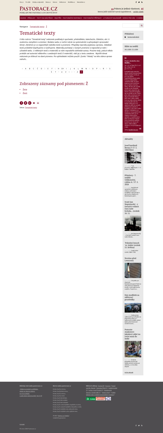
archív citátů (138, 12)
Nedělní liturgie (133, 130)
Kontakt (22, 424)
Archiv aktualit (129, 372)
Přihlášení (129, 34)
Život (25, 93)
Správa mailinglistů (133, 37)
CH (62, 68)
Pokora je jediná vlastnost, (127, 8)
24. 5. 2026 (128, 49)
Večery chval (106, 392)
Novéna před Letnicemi (130, 259)
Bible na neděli (131, 46)
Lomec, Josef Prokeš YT (96, 390)
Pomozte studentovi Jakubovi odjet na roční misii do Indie (132, 334)
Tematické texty (37, 26)
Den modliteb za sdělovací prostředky (132, 297)
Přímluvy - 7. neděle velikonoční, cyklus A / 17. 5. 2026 (131, 180)
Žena (25, 89)
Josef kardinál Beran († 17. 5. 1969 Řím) (131, 147)
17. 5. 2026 (135, 49)
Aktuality (129, 139)
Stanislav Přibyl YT (101, 388)
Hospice (107, 386)
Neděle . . (128, 63)
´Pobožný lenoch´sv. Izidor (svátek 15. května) (132, 245)
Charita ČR (101, 386)
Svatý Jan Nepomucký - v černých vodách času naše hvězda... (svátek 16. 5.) (132, 208)
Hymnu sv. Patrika (63, 416)
